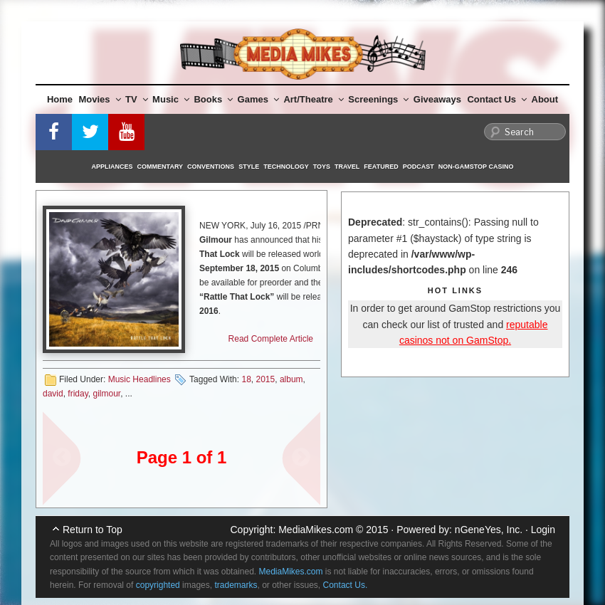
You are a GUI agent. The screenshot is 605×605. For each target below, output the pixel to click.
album (291, 379)
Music (170, 99)
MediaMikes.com (315, 529)
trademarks (235, 585)
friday (78, 394)
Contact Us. (345, 585)
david (53, 394)
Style (248, 166)
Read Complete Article (270, 339)
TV (136, 99)
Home (60, 99)
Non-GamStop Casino (476, 166)
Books (213, 99)
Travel (347, 166)
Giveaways (437, 99)
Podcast (418, 166)
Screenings (378, 99)
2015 (265, 379)
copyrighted (158, 585)
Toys (321, 166)
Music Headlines (139, 379)
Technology (286, 166)
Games (258, 99)
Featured (381, 166)
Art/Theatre (313, 99)
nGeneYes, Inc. (488, 529)
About (545, 99)
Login (543, 529)
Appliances (112, 166)
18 (246, 379)
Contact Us (497, 99)
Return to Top (92, 529)
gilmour (106, 394)
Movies (100, 99)
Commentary (160, 166)
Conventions (210, 166)
